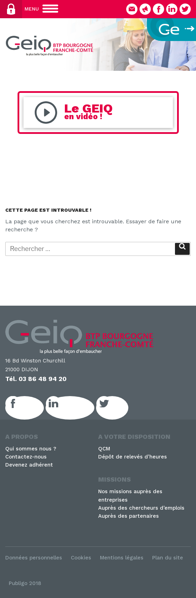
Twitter (119, 407)
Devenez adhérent (29, 465)
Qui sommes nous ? (30, 449)
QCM (104, 449)
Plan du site (167, 558)
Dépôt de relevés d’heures (132, 457)
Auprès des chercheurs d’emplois (141, 508)
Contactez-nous (26, 457)
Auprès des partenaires (128, 516)
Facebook (32, 407)
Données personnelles (33, 558)
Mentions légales (121, 558)
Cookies (81, 558)
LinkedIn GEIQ (77, 407)
